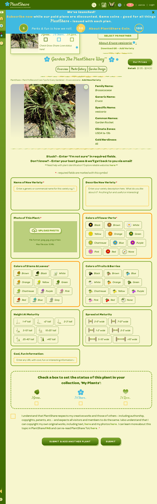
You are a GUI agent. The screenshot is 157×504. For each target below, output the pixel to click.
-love (73, 39)
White (134, 225)
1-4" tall (26, 321)
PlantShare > (19, 80)
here (114, 165)
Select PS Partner (118, 35)
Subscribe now (27, 16)
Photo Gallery (80, 69)
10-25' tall (50, 330)
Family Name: (107, 86)
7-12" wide (121, 321)
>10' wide (127, 339)
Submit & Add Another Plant (71, 441)
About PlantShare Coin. (111, 28)
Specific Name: (108, 107)
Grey (57, 300)
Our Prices (140, 61)
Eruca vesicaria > (76, 80)
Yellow (96, 234)
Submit (112, 441)
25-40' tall (28, 339)
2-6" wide (98, 321)
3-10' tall (27, 330)
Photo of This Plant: (30, 218)
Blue (119, 242)
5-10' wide (100, 339)
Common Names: (109, 118)
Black (96, 225)
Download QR (110, 48)
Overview (64, 69)
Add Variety (127, 48)
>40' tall (51, 339)
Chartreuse (99, 242)
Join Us (141, 5)
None (129, 251)
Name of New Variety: (31, 182)
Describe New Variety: (102, 182)
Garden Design (98, 69)
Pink (95, 251)
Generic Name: (108, 96)
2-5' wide (122, 330)
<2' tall (47, 321)
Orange (116, 234)
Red (112, 251)
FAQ (56, 428)
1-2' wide (98, 330)
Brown (115, 225)
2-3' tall (67, 321)
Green (136, 234)
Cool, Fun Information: (32, 353)
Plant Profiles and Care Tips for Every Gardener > (47, 80)
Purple (138, 242)
